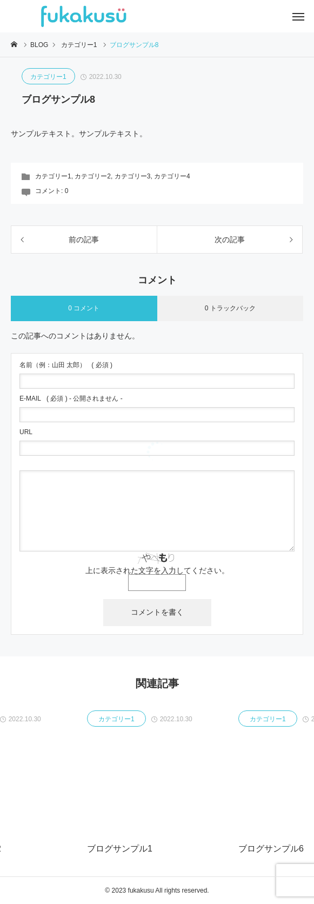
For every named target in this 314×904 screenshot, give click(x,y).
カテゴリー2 (93, 176)
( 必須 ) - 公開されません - (71, 398)
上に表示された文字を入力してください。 (157, 570)
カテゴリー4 (172, 176)
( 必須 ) (65, 365)
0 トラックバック (230, 308)
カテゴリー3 (133, 176)
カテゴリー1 (48, 77)
